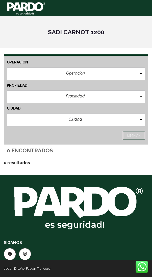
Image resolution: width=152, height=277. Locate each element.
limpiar (134, 135)
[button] (76, 73)
